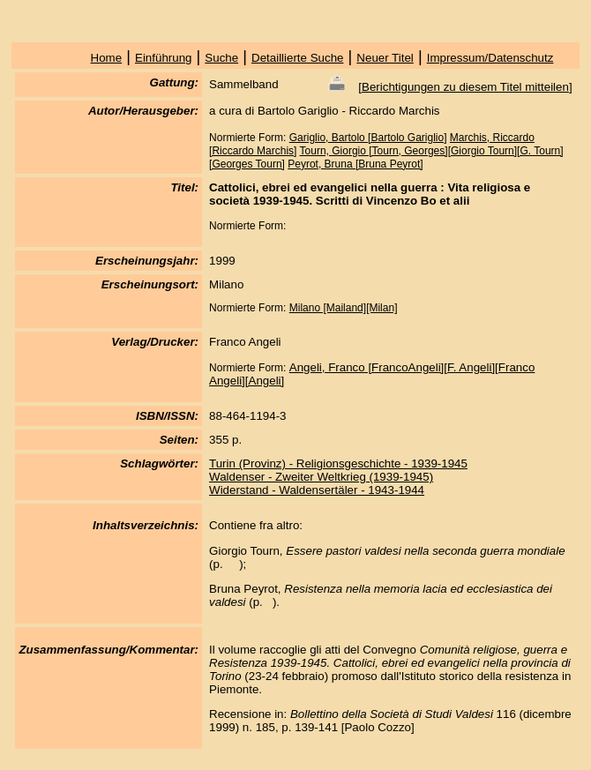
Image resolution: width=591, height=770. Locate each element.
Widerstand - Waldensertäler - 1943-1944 (316, 490)
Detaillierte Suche (297, 57)
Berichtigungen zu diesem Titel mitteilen (465, 86)
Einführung (163, 57)
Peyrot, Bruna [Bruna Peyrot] (355, 164)
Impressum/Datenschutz (490, 57)
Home (107, 57)
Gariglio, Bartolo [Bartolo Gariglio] (368, 137)
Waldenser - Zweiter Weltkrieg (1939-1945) (321, 476)
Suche (221, 57)
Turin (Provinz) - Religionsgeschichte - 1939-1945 (338, 463)
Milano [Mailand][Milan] (343, 308)
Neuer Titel (384, 57)
